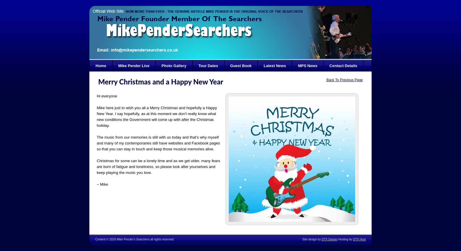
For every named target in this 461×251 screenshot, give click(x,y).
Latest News (275, 66)
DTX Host (359, 239)
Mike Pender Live (133, 66)
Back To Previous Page (344, 80)
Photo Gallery (173, 66)
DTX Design (330, 239)
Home (101, 66)
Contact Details (343, 66)
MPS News (308, 66)
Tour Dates (208, 66)
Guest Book (241, 66)
